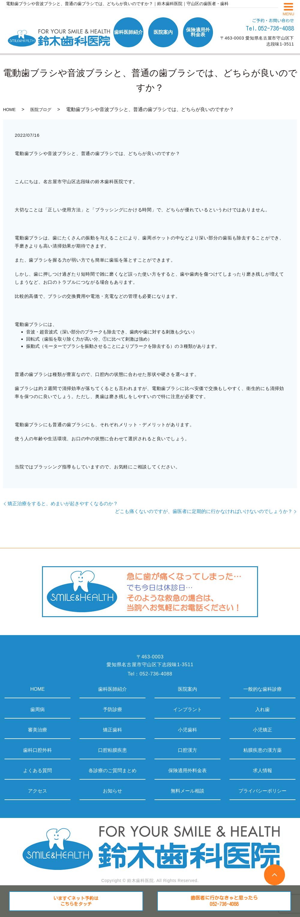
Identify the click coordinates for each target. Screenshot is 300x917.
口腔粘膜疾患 (112, 750)
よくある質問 (37, 770)
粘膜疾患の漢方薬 (262, 750)
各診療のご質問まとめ (112, 770)
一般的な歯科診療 (262, 689)
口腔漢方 (187, 750)
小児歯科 (187, 729)
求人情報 (262, 770)
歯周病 (37, 709)
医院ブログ (40, 109)
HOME (9, 109)
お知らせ (112, 790)
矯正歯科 (112, 729)
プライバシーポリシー (262, 790)
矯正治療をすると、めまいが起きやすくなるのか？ (63, 503)
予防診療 (112, 709)
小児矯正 (262, 729)
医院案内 (187, 689)
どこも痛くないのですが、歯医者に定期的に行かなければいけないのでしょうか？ (203, 511)
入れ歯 (262, 709)
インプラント (187, 709)
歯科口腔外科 (37, 750)
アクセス (37, 790)
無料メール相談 (187, 790)
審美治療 (37, 729)
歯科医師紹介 (112, 689)
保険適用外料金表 (187, 770)
